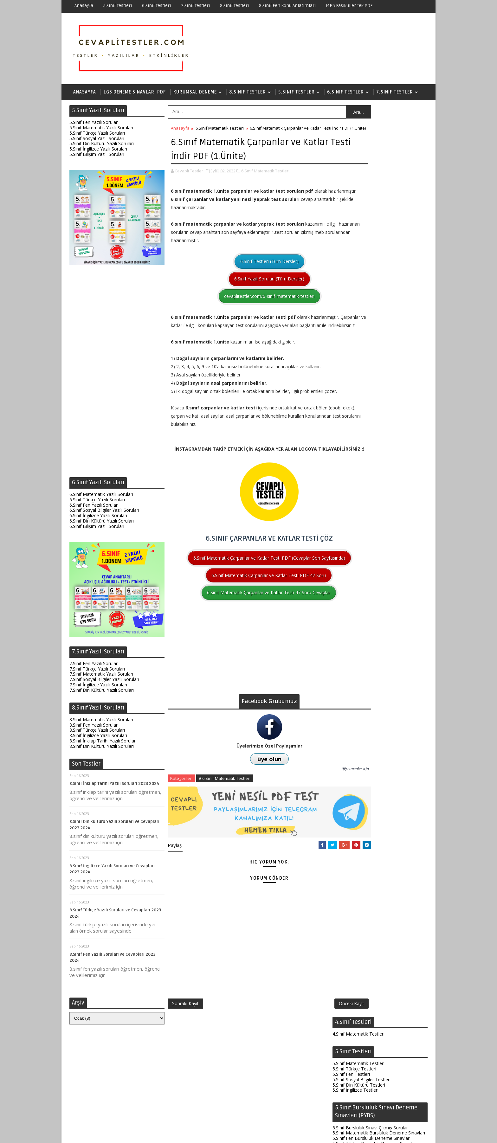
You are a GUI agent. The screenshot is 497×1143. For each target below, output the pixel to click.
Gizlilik (300, 1133)
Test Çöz (236, 1133)
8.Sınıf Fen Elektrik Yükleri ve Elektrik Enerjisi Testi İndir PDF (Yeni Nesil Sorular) (376, 1045)
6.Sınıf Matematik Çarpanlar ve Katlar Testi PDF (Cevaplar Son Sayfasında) (248, 595)
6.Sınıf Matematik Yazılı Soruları (101, 497)
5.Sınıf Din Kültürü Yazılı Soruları (101, 146)
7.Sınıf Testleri (195, 5)
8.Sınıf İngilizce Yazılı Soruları (98, 738)
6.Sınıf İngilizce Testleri (355, 585)
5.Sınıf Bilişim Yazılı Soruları (96, 157)
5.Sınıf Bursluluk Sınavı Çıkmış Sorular (370, 218)
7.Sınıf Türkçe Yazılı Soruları (97, 671)
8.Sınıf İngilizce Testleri (355, 843)
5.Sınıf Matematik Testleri (358, 154)
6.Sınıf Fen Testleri (351, 574)
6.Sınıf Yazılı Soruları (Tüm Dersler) (249, 287)
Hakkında (260, 1133)
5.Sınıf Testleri (117, 5)
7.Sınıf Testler (394, 93)
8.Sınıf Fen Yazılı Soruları (94, 727)
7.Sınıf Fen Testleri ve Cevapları (370, 968)
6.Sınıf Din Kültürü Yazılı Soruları (101, 523)
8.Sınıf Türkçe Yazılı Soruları (97, 732)
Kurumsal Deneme (195, 93)
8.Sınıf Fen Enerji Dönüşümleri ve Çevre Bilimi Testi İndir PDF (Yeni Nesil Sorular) (378, 948)
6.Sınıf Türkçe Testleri (354, 564)
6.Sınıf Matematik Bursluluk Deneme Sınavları (378, 633)
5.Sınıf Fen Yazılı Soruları (94, 125)
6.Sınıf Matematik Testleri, (265, 179)
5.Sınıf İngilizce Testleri (355, 181)
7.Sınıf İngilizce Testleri (355, 695)
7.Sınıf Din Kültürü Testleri (358, 700)
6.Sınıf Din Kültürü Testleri (358, 591)
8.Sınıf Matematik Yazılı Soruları (101, 722)
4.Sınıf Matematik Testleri (358, 125)
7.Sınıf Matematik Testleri (358, 673)
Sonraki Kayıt (185, 1036)
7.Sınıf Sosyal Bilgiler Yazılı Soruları (104, 682)
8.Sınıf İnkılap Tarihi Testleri (360, 838)
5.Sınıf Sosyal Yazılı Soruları (96, 141)
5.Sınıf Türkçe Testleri (354, 160)
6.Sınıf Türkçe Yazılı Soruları (97, 502)
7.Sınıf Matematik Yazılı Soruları (101, 676)
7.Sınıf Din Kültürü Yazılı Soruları (101, 693)
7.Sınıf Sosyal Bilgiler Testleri (361, 689)
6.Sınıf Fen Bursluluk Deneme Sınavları (371, 639)
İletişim (281, 1133)
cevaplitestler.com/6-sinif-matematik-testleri (248, 305)
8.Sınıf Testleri (234, 5)
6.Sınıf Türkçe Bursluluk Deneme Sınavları (374, 644)
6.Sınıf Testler (345, 93)
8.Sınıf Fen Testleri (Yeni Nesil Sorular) (378, 929)
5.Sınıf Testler (296, 93)
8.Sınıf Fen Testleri (351, 827)
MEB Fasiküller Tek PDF (349, 5)
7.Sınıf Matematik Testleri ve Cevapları (378, 1104)
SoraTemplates (109, 1133)
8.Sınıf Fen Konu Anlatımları (287, 5)
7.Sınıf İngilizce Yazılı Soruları (98, 687)
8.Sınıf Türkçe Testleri (354, 832)
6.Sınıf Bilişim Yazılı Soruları (96, 529)
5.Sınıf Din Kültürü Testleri (358, 175)
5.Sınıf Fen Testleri (351, 165)
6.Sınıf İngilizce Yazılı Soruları (98, 518)
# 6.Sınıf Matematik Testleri (224, 819)
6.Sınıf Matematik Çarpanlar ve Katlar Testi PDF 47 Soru (248, 616)
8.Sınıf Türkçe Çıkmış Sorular (361, 888)
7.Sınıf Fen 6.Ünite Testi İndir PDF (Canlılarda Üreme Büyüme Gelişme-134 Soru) (377, 987)
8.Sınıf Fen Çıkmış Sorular (358, 883)
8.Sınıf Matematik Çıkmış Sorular (365, 878)
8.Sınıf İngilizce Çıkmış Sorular (362, 899)
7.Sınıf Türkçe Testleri (354, 684)
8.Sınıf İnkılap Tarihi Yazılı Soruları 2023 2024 (114, 786)
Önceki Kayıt (309, 1036)
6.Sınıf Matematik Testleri (220, 130)
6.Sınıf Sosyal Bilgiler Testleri (361, 580)
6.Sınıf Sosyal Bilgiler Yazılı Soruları (104, 513)
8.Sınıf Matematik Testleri (358, 822)
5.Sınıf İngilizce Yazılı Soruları (98, 151)
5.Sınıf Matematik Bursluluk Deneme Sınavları (378, 224)
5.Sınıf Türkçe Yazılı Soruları (97, 135)
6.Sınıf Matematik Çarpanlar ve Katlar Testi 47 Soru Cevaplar (248, 634)
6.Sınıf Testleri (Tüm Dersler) (248, 270)
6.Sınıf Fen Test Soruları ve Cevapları (375, 1006)
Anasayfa (83, 5)
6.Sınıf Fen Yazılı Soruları (94, 507)
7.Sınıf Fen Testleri (351, 679)
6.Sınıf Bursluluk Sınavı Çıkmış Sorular (370, 628)
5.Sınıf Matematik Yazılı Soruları (101, 130)
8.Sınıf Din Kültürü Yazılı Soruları (101, 749)
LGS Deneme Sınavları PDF (135, 93)
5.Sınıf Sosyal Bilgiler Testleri (361, 170)
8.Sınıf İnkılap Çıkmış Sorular (360, 894)
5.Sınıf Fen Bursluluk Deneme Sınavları (371, 229)
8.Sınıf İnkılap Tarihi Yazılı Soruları (103, 743)
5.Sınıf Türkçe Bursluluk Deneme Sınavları (374, 234)
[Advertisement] (117, 375)
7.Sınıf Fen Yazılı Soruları (94, 666)
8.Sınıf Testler (247, 93)
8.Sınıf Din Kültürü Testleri (358, 848)
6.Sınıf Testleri (156, 5)
